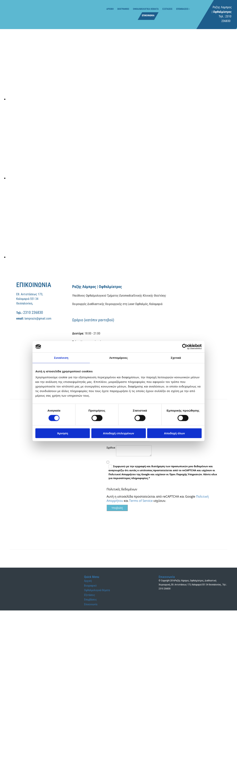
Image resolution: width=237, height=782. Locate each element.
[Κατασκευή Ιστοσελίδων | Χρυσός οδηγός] (162, 603)
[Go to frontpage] (17, 16)
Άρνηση (62, 433)
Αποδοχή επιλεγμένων (118, 433)
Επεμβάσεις (182, 9)
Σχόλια (111, 447)
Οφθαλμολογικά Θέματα (146, 9)
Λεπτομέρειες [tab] (118, 357)
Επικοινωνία (148, 15)
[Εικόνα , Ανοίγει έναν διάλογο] (122, 99)
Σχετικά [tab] (176, 357)
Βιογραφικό (123, 9)
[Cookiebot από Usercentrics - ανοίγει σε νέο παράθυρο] (185, 346)
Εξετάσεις (167, 9)
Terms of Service (141, 501)
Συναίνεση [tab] (61, 357)
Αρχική (110, 9)
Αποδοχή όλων (174, 433)
